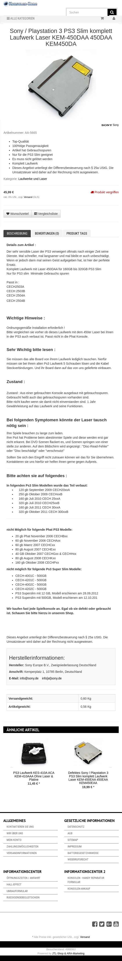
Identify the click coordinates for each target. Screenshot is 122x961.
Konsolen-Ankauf (79, 888)
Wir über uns (15, 833)
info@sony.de (29, 678)
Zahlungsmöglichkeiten (22, 846)
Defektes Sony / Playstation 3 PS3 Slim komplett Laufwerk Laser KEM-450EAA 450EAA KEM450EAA (88, 778)
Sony (110, 125)
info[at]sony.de (52, 678)
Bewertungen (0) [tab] (47, 233)
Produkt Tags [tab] (76, 233)
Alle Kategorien (20, 18)
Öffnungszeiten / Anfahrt (23, 878)
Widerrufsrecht (78, 859)
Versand (28, 197)
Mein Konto (14, 840)
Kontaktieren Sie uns (20, 826)
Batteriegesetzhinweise (83, 853)
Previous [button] (12, 767)
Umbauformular (17, 891)
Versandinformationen (22, 853)
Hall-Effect (14, 884)
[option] (34, 765)
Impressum (75, 846)
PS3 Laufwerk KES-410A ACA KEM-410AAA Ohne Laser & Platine (33, 776)
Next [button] (110, 767)
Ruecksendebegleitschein (23, 897)
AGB (70, 833)
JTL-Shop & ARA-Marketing (68, 953)
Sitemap (73, 840)
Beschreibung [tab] (17, 233)
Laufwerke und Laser (32, 179)
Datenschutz (76, 826)
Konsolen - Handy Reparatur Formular (86, 880)
